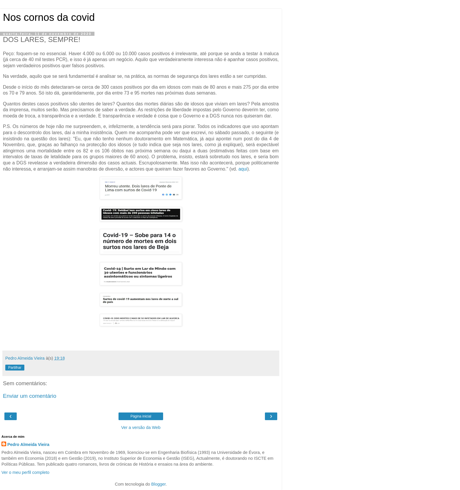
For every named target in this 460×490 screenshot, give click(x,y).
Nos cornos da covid (49, 17)
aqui (243, 168)
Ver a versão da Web (140, 427)
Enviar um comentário (29, 396)
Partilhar (14, 368)
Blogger (158, 484)
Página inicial (141, 416)
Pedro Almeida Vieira (28, 444)
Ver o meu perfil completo (25, 472)
